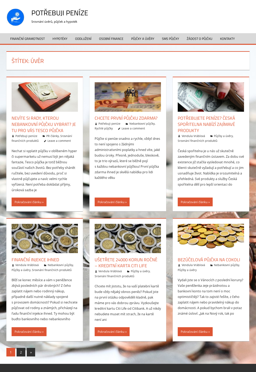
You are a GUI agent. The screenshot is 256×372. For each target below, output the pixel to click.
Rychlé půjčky (104, 128)
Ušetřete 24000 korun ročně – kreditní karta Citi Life (126, 262)
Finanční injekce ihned (35, 259)
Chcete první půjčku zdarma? (126, 118)
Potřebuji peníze (60, 12)
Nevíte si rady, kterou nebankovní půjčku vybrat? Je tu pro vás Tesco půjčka (44, 124)
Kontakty (227, 38)
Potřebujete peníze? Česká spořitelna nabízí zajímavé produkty (206, 124)
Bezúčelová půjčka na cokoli (209, 259)
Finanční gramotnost (27, 38)
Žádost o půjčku (199, 38)
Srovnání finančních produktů (197, 141)
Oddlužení (83, 38)
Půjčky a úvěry (142, 38)
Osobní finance (111, 38)
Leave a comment (59, 141)
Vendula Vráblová (193, 136)
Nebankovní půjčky (142, 123)
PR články (52, 136)
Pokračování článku (28, 202)
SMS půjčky (170, 38)
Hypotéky (60, 38)
